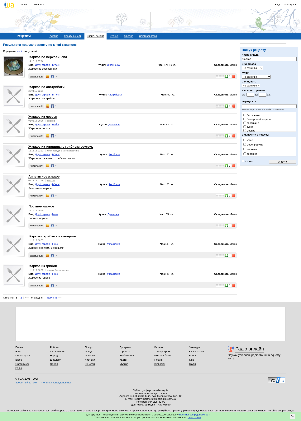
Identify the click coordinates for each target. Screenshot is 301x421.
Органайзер (22, 364)
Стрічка (114, 36)
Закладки (194, 347)
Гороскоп (125, 351)
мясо (65, 151)
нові (19, 51)
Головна (23, 4)
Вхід (277, 4)
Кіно (191, 359)
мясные (51, 180)
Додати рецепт (72, 36)
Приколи (90, 355)
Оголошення (57, 351)
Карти (123, 359)
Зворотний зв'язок (26, 382)
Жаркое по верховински (47, 57)
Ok (292, 416)
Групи (192, 364)
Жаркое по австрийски (46, 87)
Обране (128, 36)
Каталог (159, 347)
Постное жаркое (41, 206)
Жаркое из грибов (42, 266)
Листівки (90, 359)
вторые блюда (54, 270)
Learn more (194, 417)
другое (65, 270)
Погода (89, 351)
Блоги (192, 355)
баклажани (251, 115)
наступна (51, 297)
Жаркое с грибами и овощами (52, 236)
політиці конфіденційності (194, 414)
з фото (247, 161)
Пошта (19, 347)
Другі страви (42, 64)
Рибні (55, 124)
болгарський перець (257, 119)
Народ (54, 355)
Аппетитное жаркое (44, 176)
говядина (57, 151)
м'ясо (50, 151)
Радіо (18, 368)
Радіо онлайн (249, 348)
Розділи (37, 4)
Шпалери (55, 359)
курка (248, 126)
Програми (125, 347)
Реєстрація (290, 4)
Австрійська (115, 94)
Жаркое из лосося (42, 116)
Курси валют (196, 351)
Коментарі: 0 (36, 76)
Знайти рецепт (95, 36)
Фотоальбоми (162, 355)
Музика (124, 364)
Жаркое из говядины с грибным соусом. (60, 146)
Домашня (114, 124)
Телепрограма (162, 351)
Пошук (89, 347)
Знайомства (127, 355)
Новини (158, 359)
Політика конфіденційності (57, 382)
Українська (113, 64)
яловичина (251, 123)
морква (249, 130)
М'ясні (56, 64)
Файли (54, 364)
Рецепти (90, 364)
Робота (54, 347)
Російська (114, 154)
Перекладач (22, 355)
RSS (18, 351)
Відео (18, 359)
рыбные (51, 121)
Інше (55, 214)
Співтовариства (148, 36)
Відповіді (159, 364)
